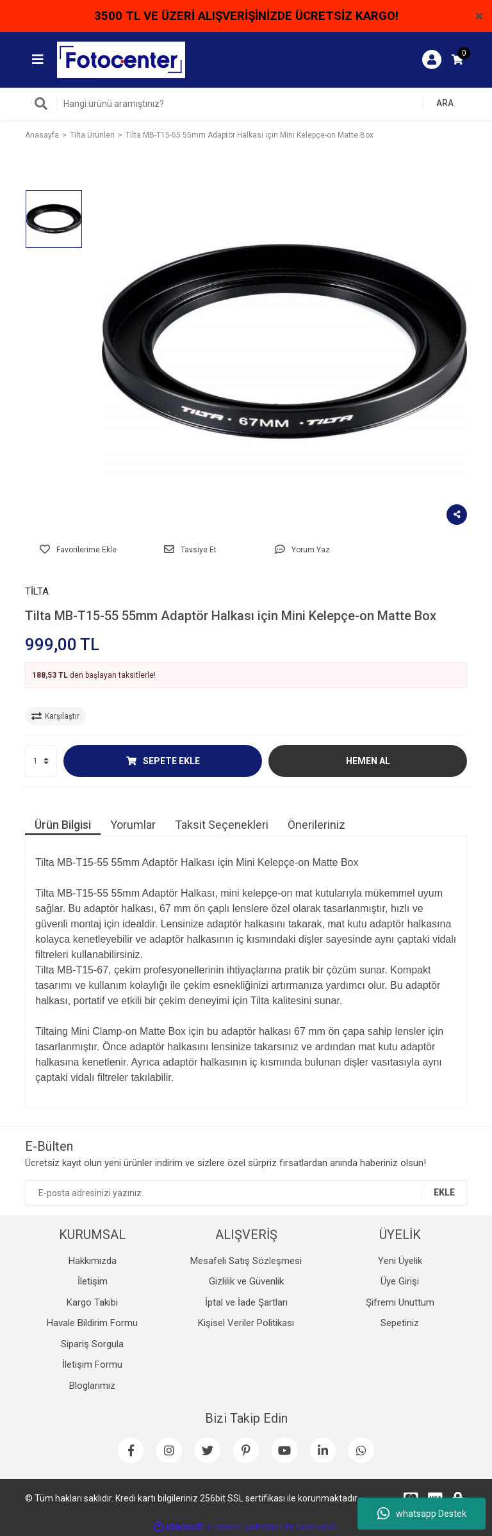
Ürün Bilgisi (63, 824)
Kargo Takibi (92, 1302)
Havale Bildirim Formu (92, 1323)
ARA (445, 103)
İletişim (93, 1281)
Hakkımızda (93, 1261)
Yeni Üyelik (400, 1261)
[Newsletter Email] (246, 1193)
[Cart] (457, 59)
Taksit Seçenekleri (221, 824)
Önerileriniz (316, 824)
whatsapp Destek (421, 1514)
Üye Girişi (400, 1281)
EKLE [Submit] (444, 1192)
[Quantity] (41, 761)
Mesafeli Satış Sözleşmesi (246, 1261)
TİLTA (37, 591)
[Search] (246, 104)
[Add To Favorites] (78, 550)
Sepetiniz (400, 1323)
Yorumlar (133, 824)
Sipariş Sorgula (92, 1344)
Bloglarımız (92, 1385)
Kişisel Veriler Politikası (246, 1323)
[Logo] (121, 58)
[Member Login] (431, 59)
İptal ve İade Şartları (246, 1302)
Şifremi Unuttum (400, 1302)
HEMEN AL (368, 761)
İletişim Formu (92, 1364)
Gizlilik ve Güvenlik (246, 1281)
